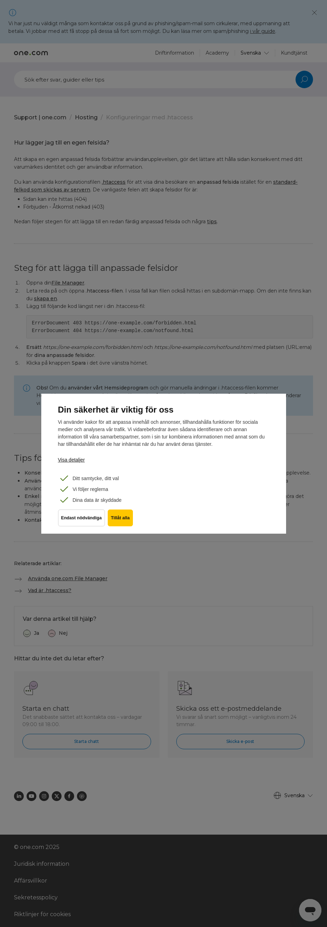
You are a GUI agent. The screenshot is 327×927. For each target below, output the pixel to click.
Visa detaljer (71, 460)
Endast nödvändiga (81, 521)
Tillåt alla (123, 521)
